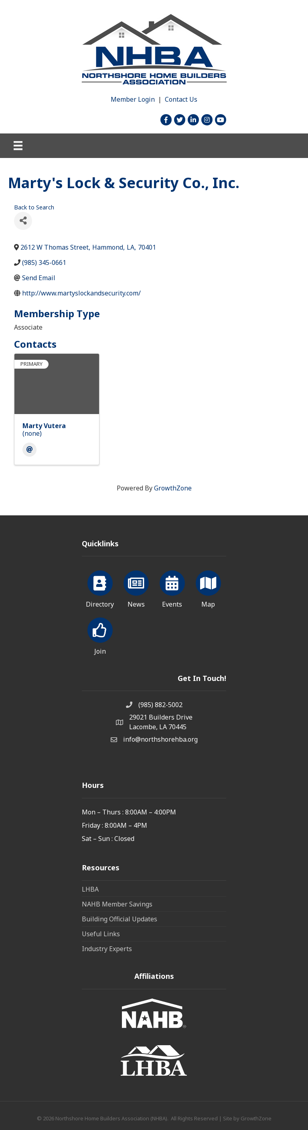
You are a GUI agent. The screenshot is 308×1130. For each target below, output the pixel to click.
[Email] (29, 450)
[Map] (208, 587)
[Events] (172, 587)
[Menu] (18, 145)
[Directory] (100, 587)
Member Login (133, 99)
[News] (136, 587)
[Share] (23, 221)
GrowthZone (173, 488)
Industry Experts (107, 948)
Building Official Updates (119, 919)
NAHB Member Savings (117, 904)
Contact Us (181, 99)
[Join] (100, 634)
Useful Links (101, 933)
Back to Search (34, 207)
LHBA (90, 889)
